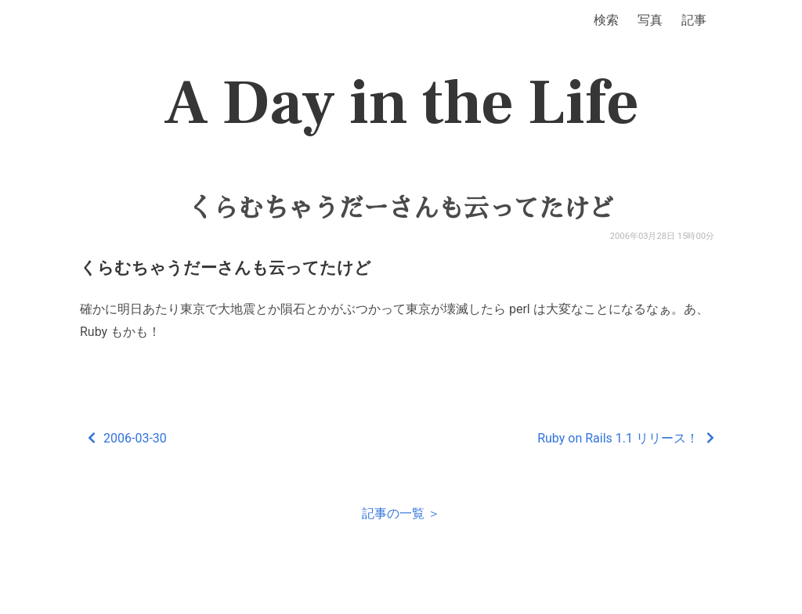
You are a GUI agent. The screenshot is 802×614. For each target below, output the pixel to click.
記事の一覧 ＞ (401, 513)
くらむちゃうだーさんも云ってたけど (401, 208)
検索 (606, 20)
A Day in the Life (401, 103)
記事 (693, 20)
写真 (650, 20)
